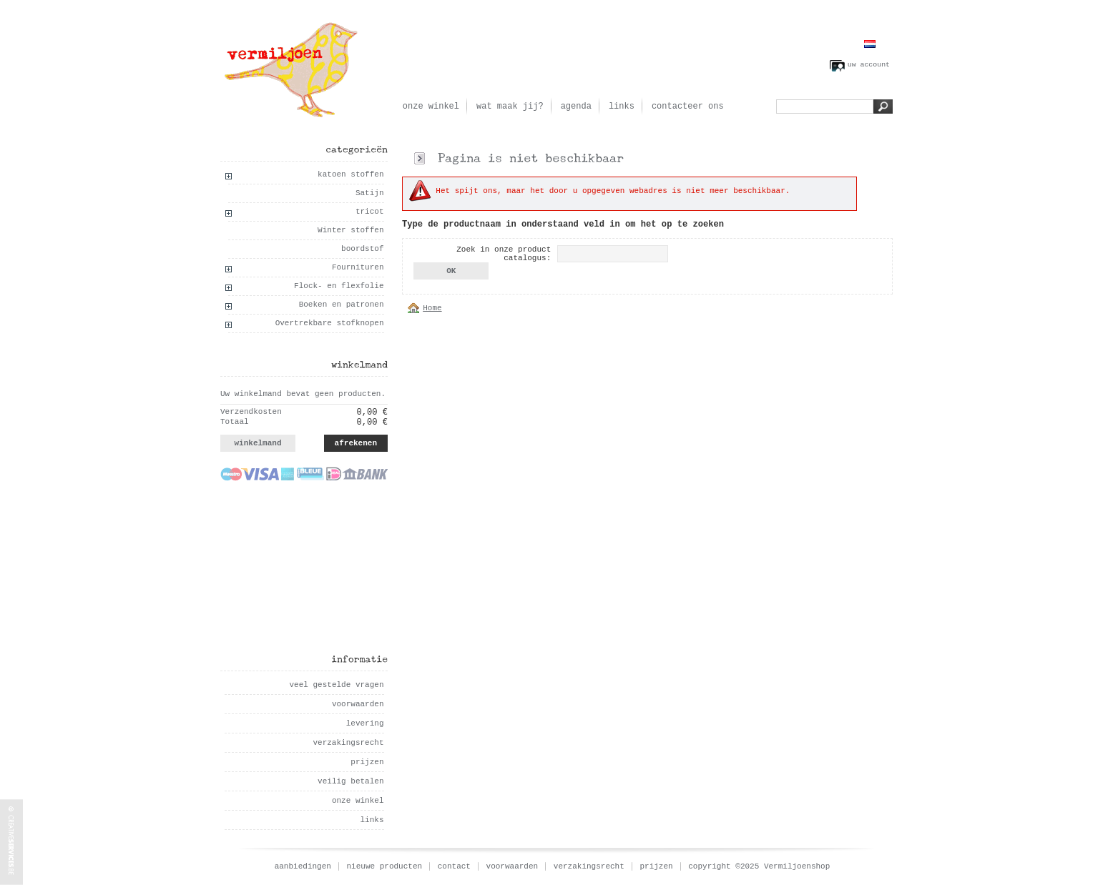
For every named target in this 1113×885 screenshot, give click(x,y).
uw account (869, 65)
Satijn (370, 193)
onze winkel (431, 107)
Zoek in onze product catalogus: (503, 253)
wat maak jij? (510, 107)
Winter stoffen (350, 230)
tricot (370, 211)
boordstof (362, 248)
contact (454, 866)
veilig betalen (350, 781)
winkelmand (257, 443)
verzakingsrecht (348, 742)
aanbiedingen (303, 866)
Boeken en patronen (341, 304)
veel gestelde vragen (336, 685)
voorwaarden (358, 704)
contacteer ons (688, 107)
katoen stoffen (350, 174)
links (621, 107)
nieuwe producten (385, 866)
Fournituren (358, 267)
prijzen (366, 762)
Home (432, 308)
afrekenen (356, 443)
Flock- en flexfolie (338, 286)
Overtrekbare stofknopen (329, 323)
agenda (576, 107)
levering (365, 723)
